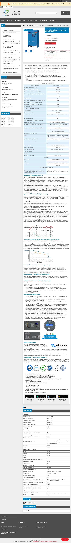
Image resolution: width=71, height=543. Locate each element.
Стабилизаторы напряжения (10, 66)
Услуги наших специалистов (10, 72)
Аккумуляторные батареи (9, 32)
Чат (65, 539)
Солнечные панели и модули (10, 50)
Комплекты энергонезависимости (8, 29)
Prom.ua (41, 539)
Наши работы (43, 20)
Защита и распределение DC (10, 43)
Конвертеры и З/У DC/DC (9, 55)
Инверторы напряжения (9, 39)
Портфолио (3, 519)
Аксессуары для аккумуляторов (7, 36)
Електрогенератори (8, 63)
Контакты (52, 20)
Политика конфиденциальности (51, 541)
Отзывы (9, 20)
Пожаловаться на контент (38, 541)
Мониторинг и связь (8, 52)
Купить (50, 43)
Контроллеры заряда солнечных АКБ (8, 47)
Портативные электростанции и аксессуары (10, 69)
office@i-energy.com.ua (8, 89)
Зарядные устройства (8, 41)
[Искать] (56, 13)
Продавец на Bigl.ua (35, 540)
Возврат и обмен (32, 20)
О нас (2, 20)
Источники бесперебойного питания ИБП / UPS (10, 60)
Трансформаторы (7, 57)
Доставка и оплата (20, 20)
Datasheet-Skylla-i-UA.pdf (30, 502)
